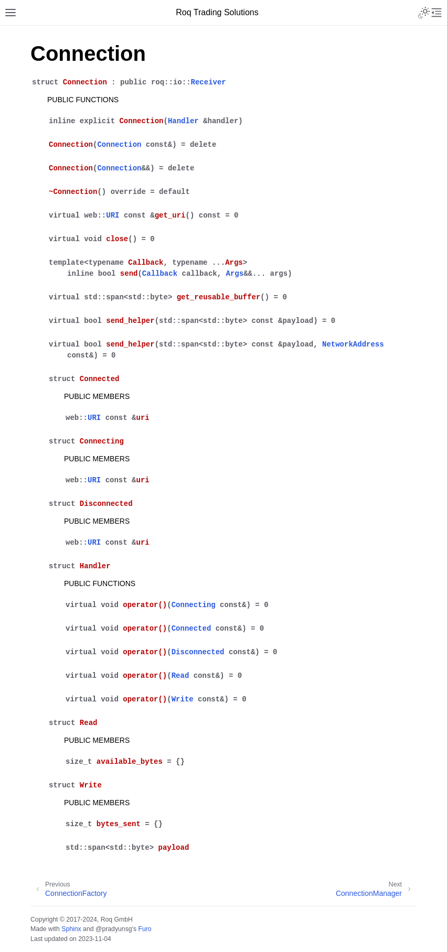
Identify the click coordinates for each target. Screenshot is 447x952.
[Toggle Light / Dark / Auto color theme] (424, 12)
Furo (144, 929)
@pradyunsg (113, 929)
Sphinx (71, 929)
